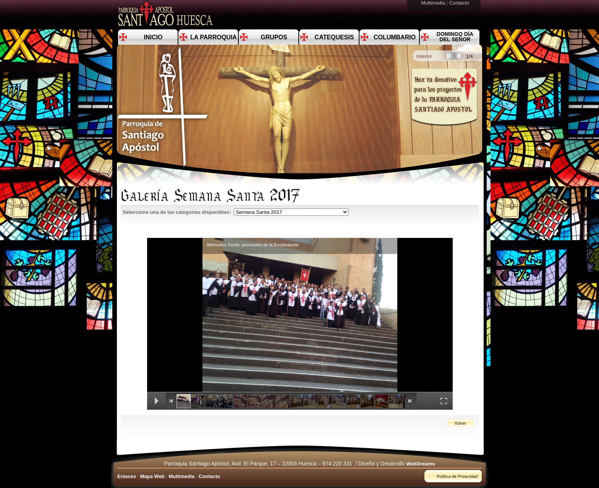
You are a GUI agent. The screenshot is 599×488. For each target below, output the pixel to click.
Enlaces (126, 476)
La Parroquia (213, 37)
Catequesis (334, 37)
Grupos (274, 37)
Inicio (153, 37)
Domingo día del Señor (455, 36)
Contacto (460, 3)
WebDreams (420, 464)
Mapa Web (152, 476)
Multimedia (433, 3)
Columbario (395, 37)
